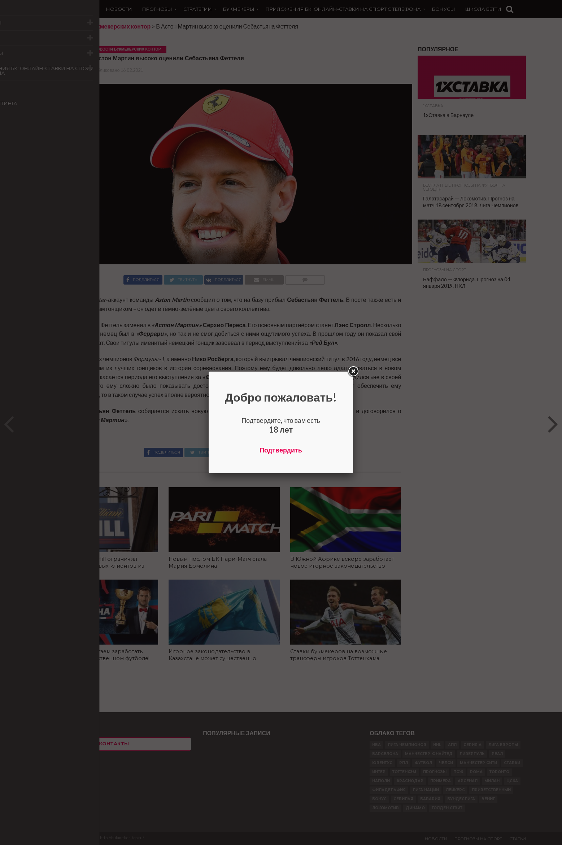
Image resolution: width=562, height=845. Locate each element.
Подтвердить (281, 450)
